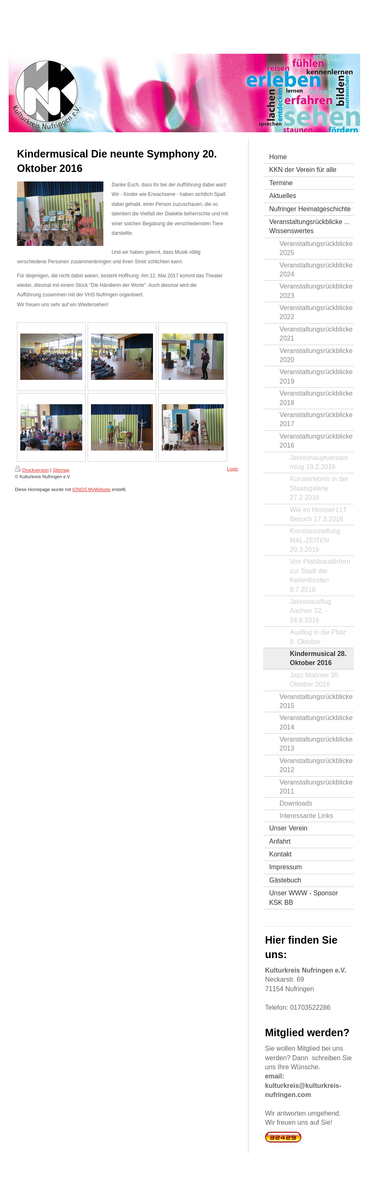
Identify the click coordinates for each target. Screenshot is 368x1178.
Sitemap (61, 469)
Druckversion (32, 469)
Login (232, 468)
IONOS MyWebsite (91, 489)
